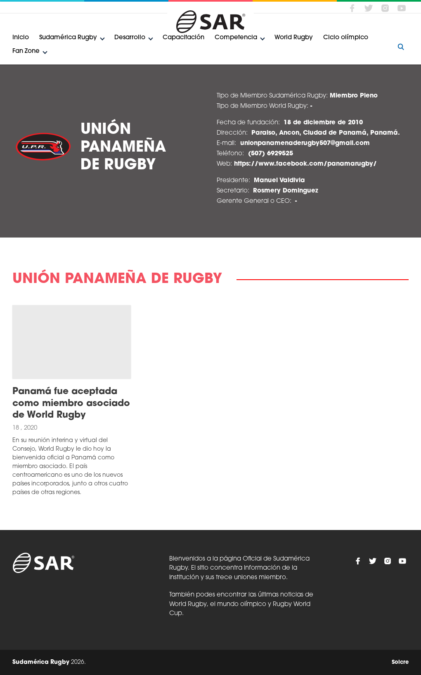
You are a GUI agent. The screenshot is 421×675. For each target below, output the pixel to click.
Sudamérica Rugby (68, 38)
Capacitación (183, 38)
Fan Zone (26, 51)
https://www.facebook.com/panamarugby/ (305, 164)
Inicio (20, 38)
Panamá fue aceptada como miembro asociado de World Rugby (71, 403)
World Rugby (293, 38)
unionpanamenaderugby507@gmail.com (305, 143)
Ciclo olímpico (345, 38)
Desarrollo (129, 38)
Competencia (236, 38)
